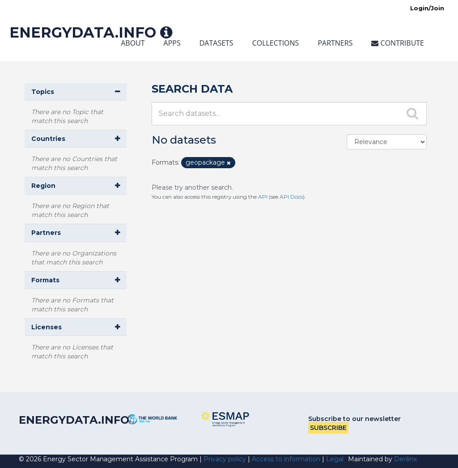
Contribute (397, 43)
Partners (335, 43)
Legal (335, 459)
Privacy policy (225, 459)
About (132, 43)
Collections (275, 43)
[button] (76, 92)
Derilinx (405, 459)
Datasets (216, 43)
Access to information (286, 459)
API (262, 196)
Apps (172, 43)
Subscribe (328, 428)
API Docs (291, 196)
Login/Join (427, 8)
